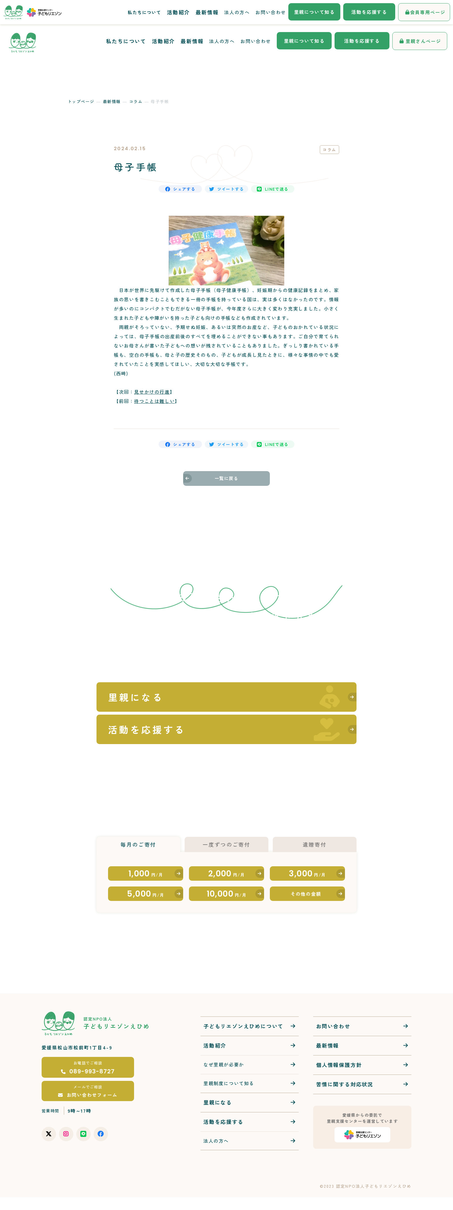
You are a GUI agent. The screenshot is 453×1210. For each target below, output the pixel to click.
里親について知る (304, 40)
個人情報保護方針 (339, 1077)
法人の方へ (222, 41)
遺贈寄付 (314, 835)
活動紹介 (163, 41)
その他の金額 (306, 902)
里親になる (217, 1114)
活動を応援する (362, 40)
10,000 (226, 902)
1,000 (146, 873)
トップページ (81, 101)
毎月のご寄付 (138, 835)
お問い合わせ (255, 41)
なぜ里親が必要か (223, 1077)
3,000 (307, 873)
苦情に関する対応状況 (344, 1097)
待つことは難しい (154, 406)
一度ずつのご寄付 (226, 835)
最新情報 (192, 41)
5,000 (145, 902)
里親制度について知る (228, 1095)
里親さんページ (423, 41)
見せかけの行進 (152, 397)
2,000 (226, 873)
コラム (135, 101)
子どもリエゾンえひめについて (243, 1038)
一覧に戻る (226, 491)
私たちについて (126, 41)
